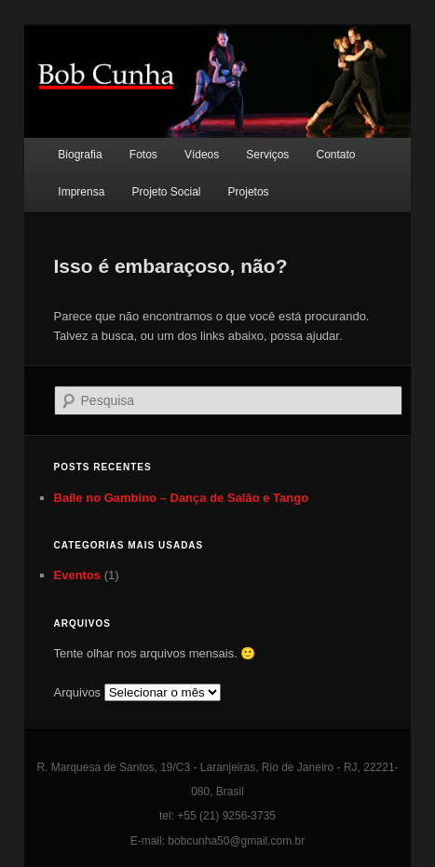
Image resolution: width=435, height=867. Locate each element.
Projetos (248, 191)
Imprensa (81, 191)
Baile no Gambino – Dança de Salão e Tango (181, 498)
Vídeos (201, 154)
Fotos (143, 154)
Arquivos (78, 692)
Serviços (267, 154)
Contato (335, 154)
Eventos (78, 575)
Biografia (80, 154)
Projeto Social (165, 191)
